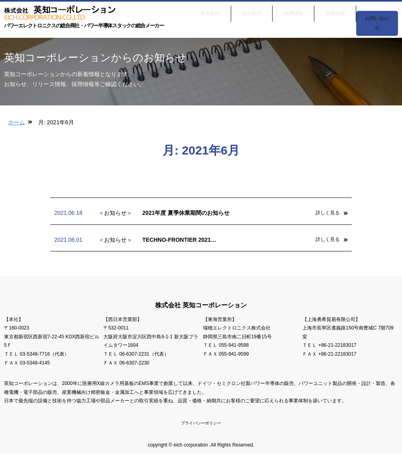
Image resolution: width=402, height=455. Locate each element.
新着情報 (335, 11)
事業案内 (210, 11)
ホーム (16, 122)
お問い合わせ (377, 11)
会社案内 (251, 11)
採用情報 (293, 11)
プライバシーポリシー (201, 423)
